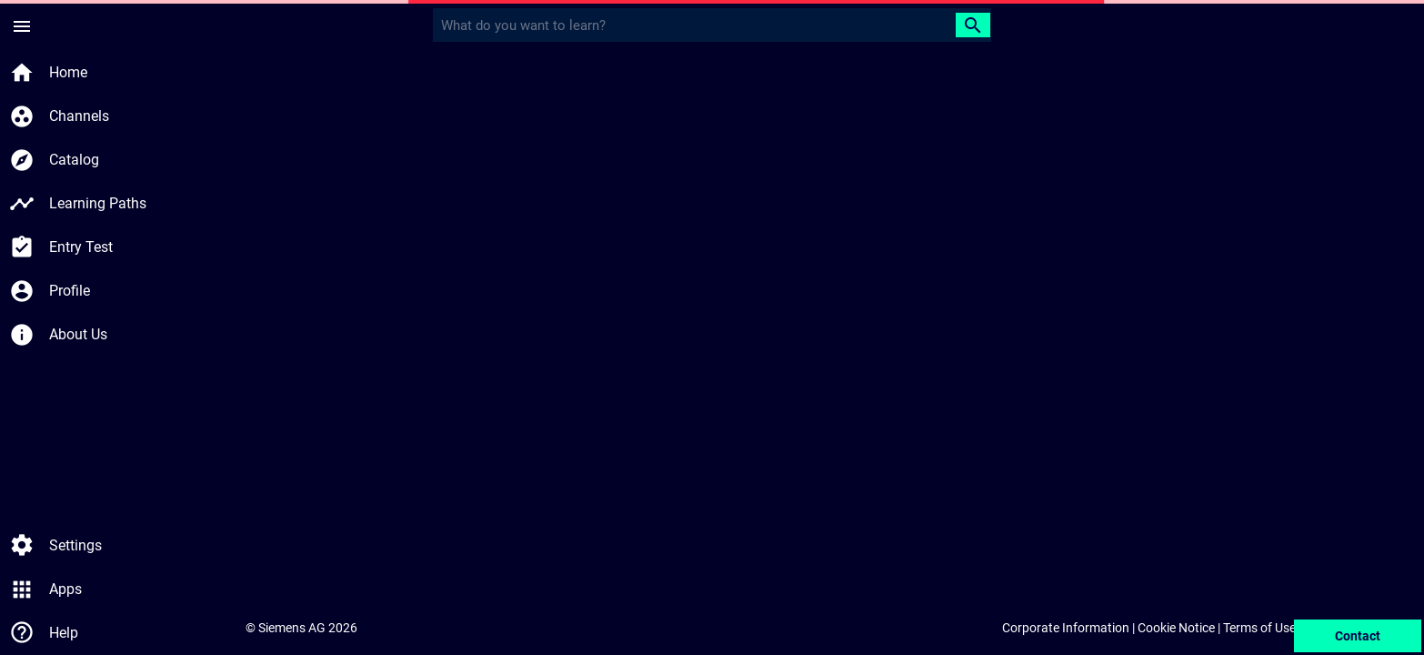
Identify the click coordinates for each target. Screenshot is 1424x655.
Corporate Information (1065, 627)
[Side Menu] (22, 25)
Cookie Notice (1176, 627)
